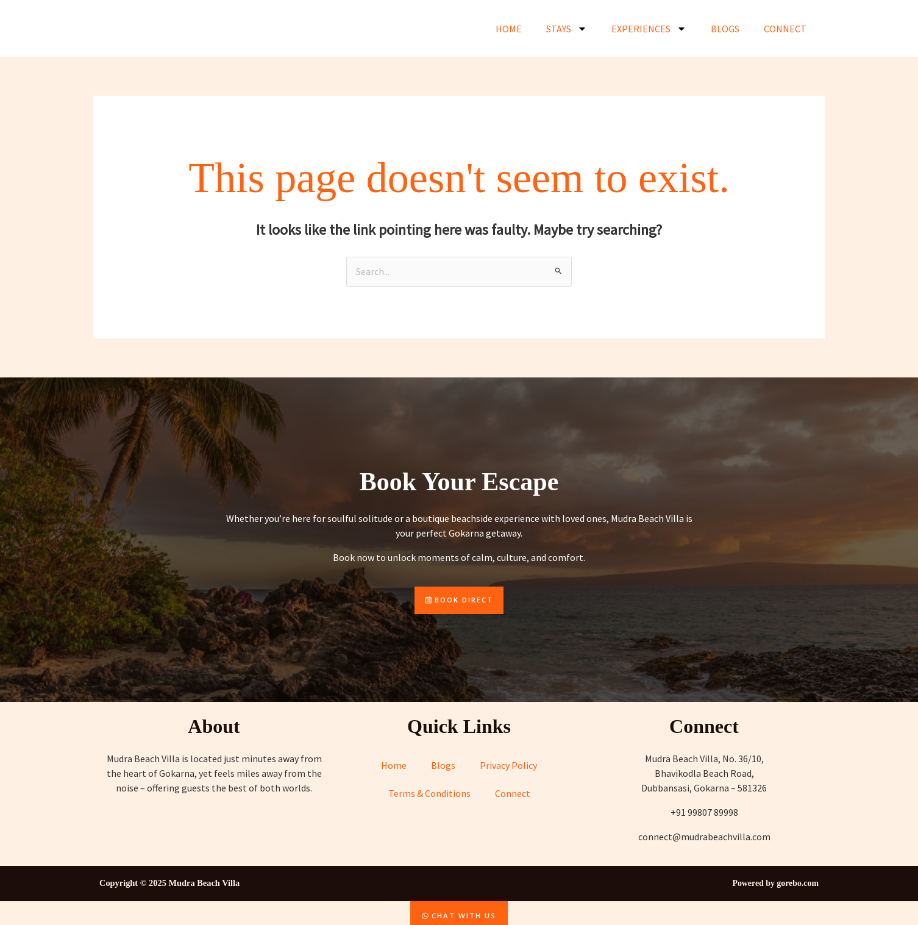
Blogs (725, 29)
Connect (785, 29)
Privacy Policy (508, 766)
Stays (566, 29)
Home (509, 29)
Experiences (648, 29)
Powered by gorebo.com (774, 884)
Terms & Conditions (429, 794)
